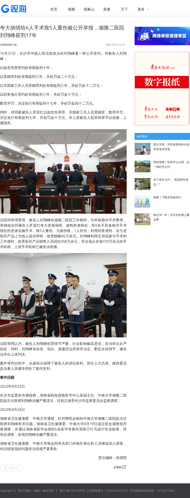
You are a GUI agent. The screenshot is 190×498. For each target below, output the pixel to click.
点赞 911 (11, 468)
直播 (106, 9)
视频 (71, 9)
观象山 (89, 9)
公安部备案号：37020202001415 (107, 490)
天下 (124, 9)
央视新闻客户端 (8, 44)
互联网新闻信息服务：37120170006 (152, 490)
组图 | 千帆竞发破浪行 (167, 197)
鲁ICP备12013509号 (72, 490)
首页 (53, 9)
